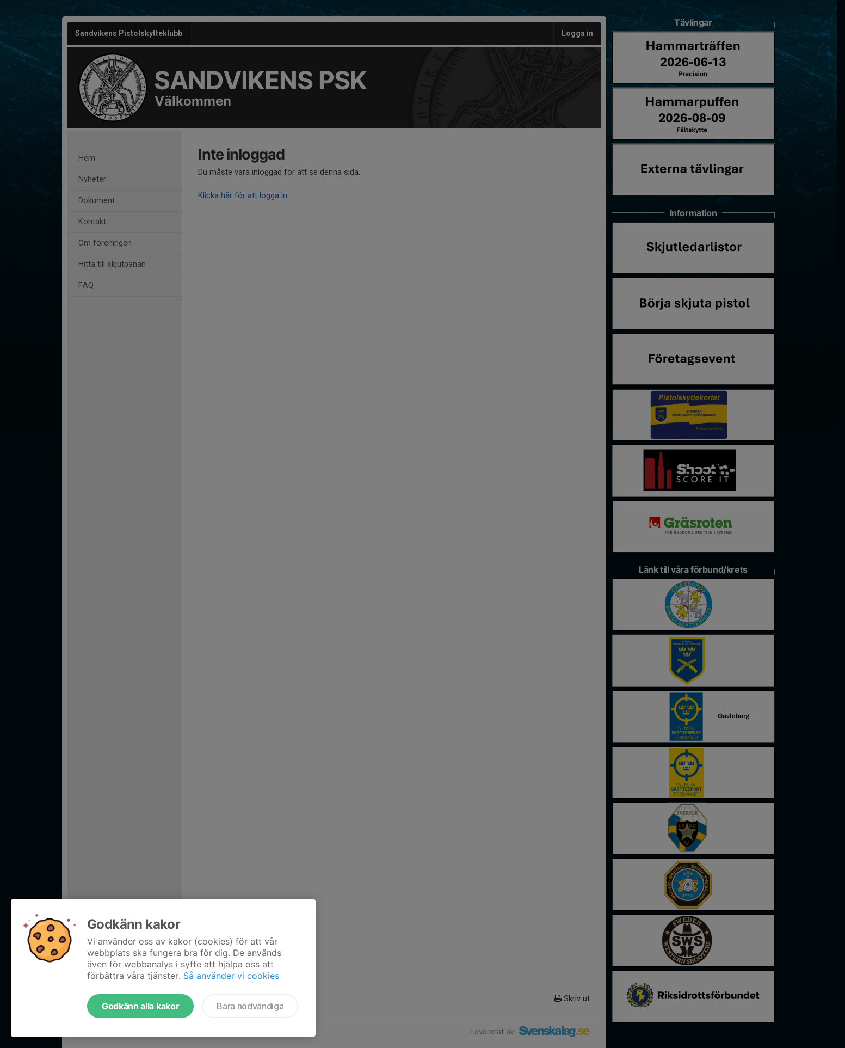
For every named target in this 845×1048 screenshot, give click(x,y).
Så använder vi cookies (231, 975)
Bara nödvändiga (250, 1006)
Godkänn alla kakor (140, 1006)
